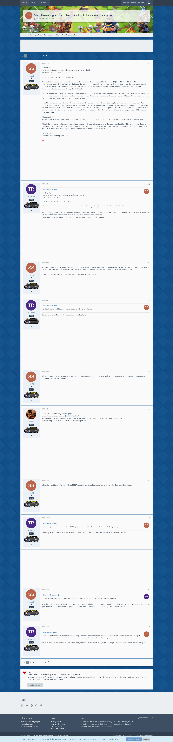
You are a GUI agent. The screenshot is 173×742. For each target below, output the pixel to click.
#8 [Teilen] (149, 518)
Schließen (146, 739)
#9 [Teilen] (149, 589)
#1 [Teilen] (149, 63)
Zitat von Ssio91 (49, 190)
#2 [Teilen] (149, 184)
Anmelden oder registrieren (133, 3)
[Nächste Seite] (46, 55)
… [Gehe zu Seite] (39, 56)
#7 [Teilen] (149, 480)
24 (43, 56)
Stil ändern (144, 718)
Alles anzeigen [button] (95, 208)
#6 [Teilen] (149, 409)
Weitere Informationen (134, 739)
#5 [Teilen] (149, 371)
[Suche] (149, 3)
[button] (22, 705)
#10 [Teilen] (148, 627)
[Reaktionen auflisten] (44, 140)
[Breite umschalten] (152, 718)
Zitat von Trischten (50, 595)
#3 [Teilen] (149, 262)
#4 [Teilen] (149, 300)
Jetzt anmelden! (35, 685)
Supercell (57, 736)
